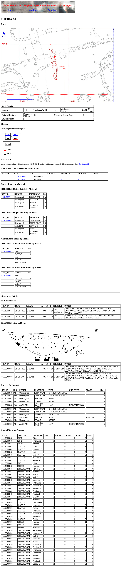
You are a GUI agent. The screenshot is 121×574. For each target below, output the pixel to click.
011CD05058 (7, 220)
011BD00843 (7, 197)
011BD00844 (22, 176)
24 (78, 179)
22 (78, 176)
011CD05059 (22, 179)
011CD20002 (84, 164)
